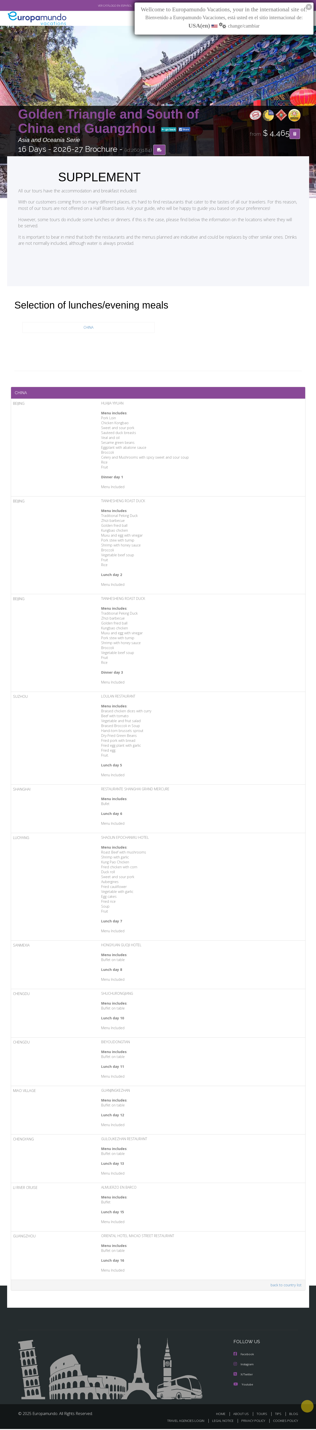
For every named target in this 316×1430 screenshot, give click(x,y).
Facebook (244, 1356)
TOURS (262, 1415)
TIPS (278, 1415)
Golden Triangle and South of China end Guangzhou (108, 121)
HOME (222, 1415)
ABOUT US (242, 1415)
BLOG (293, 1415)
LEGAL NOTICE (219, 1422)
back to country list (285, 1287)
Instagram (244, 1366)
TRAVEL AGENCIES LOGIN (181, 1422)
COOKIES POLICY (284, 1422)
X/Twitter (243, 1375)
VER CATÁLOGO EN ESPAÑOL (103, 5)
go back (169, 129)
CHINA (88, 328)
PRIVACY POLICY (251, 1422)
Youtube (243, 1385)
